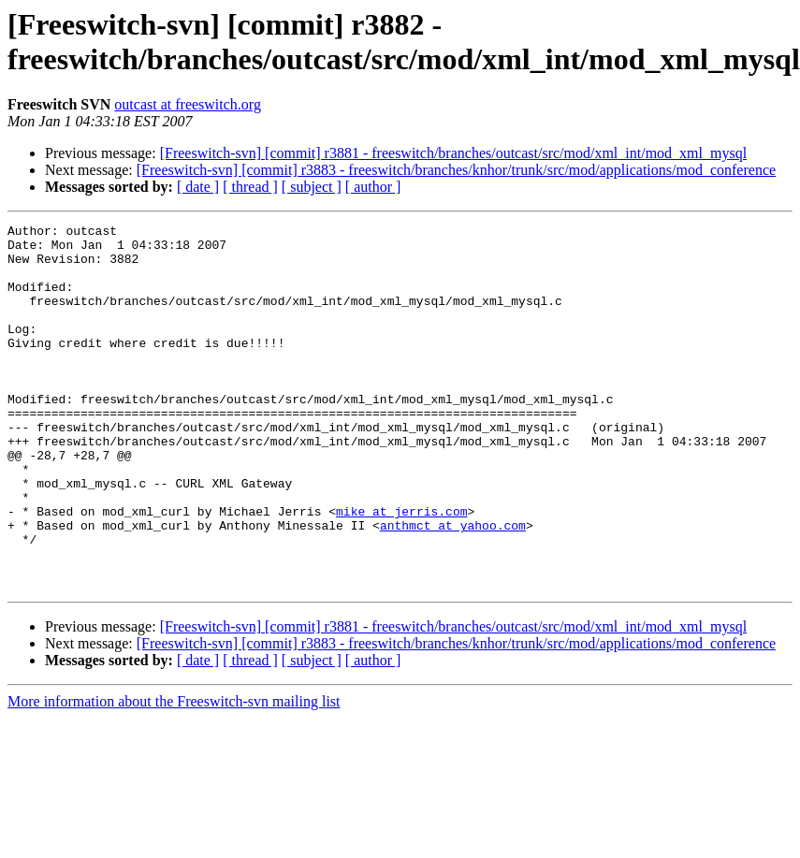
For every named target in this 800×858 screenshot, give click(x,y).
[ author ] (373, 187)
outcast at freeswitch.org (187, 104)
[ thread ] (250, 187)
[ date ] (198, 187)
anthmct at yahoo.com (453, 586)
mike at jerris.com (401, 569)
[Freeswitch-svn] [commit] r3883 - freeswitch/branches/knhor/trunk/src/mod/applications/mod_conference (456, 170)
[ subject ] (312, 187)
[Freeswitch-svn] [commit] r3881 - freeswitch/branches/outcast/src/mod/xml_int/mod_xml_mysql (453, 153)
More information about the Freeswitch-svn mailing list (174, 774)
